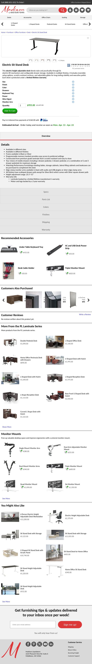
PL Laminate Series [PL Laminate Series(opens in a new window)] (78, 100)
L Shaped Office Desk (73, 372)
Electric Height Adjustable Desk (77, 547)
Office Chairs (46, 17)
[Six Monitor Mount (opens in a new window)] (55, 523)
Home (3, 32)
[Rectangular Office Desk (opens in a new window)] (15, 335)
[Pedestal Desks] (43, 26)
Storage (82, 17)
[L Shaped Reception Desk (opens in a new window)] (55, 415)
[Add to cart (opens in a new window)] (24, 283)
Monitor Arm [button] (7, 133)
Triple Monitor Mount (73, 497)
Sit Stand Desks (70, 24)
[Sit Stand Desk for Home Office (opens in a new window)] (54, 592)
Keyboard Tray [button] (8, 124)
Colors (46, 238)
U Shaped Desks (14, 24)
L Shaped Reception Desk (75, 408)
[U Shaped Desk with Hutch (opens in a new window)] (55, 395)
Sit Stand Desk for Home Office (76, 583)
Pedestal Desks (52, 24)
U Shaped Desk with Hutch (75, 390)
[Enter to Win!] (76, 12)
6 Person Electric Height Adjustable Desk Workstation (31, 546)
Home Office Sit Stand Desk (75, 601)
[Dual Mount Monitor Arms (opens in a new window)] (9, 507)
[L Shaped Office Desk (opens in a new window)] (55, 379)
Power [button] (4, 127)
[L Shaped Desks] (25, 26)
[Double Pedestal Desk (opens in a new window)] (10, 379)
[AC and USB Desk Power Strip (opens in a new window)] (55, 286)
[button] (63, 10)
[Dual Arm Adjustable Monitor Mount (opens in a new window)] (54, 489)
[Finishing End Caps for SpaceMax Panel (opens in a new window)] (34, 339)
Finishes (45, 245)
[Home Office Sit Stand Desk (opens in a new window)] (55, 608)
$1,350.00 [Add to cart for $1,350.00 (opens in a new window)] (71, 518)
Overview (46, 167)
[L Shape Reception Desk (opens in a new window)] (10, 434)
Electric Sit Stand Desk (39, 32)
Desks (9, 17)
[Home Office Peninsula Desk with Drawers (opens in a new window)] (10, 397)
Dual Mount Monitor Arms (29, 497)
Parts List (46, 230)
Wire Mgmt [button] (7, 130)
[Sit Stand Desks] (61, 26)
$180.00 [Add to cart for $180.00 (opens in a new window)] (24, 482)
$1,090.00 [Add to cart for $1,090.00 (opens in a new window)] (26, 518)
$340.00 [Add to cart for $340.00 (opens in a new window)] (24, 500)
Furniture (10, 32)
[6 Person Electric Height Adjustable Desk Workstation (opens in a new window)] (10, 552)
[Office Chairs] (79, 26)
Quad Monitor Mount (28, 515)
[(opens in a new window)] (78, 96)
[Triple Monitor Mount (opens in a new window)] (55, 307)
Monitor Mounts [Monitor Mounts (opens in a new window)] (11, 465)
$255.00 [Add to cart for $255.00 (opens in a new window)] (69, 483)
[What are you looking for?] (44, 10)
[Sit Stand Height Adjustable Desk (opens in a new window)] (10, 607)
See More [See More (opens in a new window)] (6, 530)
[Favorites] (82, 12)
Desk (28, 32)
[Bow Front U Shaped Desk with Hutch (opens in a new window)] (55, 432)
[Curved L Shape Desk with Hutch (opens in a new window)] (10, 451)
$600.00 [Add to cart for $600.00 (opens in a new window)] (70, 500)
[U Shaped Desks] (7, 26)
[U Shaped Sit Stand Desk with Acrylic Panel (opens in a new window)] (10, 588)
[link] (88, 10)
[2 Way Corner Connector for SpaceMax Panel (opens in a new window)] (53, 339)
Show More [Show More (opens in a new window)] (6, 458)
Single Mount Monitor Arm (29, 479)
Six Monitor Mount (72, 515)
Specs (45, 223)
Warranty (46, 261)
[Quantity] (22, 137)
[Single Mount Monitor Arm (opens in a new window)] (9, 489)
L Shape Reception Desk (29, 426)
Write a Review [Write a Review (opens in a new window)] (85, 346)
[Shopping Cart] (88, 10)
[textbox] (33, 655)
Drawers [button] (5, 121)
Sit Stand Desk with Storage (31, 565)
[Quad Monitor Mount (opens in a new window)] (10, 523)
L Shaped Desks (34, 24)
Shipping (46, 253)
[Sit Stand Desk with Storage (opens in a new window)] (10, 571)
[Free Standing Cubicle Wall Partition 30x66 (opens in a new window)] (72, 339)
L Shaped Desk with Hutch (30, 408)
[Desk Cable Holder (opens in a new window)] (8, 310)
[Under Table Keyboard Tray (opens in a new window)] (9, 285)
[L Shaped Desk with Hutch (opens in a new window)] (10, 415)
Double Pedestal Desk (28, 372)
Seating (64, 17)
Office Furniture (20, 32)
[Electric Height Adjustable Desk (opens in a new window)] (55, 555)
